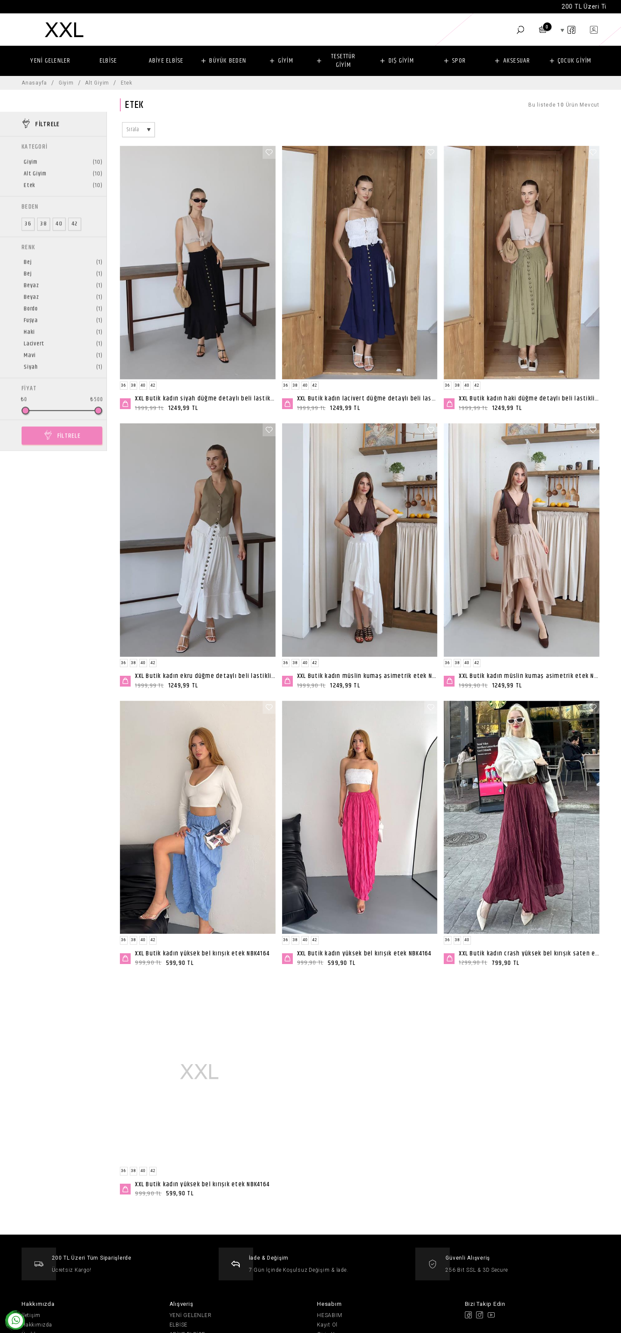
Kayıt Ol (327, 1325)
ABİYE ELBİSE (166, 60)
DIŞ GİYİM (401, 60)
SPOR (459, 60)
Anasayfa (34, 83)
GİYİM (285, 60)
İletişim (31, 1315)
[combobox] (138, 130)
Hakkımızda (37, 1325)
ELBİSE (108, 60)
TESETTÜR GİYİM (343, 60)
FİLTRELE (69, 414)
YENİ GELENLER (50, 60)
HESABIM (329, 1315)
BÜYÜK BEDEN (227, 60)
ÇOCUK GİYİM (575, 60)
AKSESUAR (516, 60)
